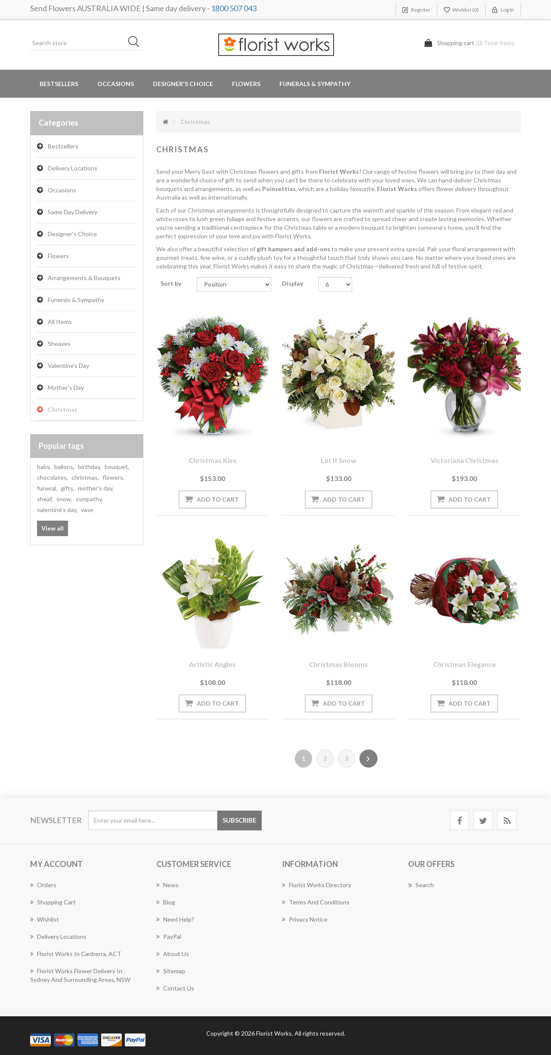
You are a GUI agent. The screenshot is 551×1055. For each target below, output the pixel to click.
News (167, 884)
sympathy (89, 499)
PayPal (168, 936)
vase (87, 509)
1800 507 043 (234, 8)
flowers (113, 477)
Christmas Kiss (212, 460)
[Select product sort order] (234, 284)
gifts (67, 488)
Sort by (171, 283)
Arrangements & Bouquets (84, 277)
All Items (60, 321)
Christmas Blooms (338, 664)
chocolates (52, 477)
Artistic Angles (212, 664)
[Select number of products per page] (335, 284)
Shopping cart (53, 902)
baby (44, 466)
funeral (47, 488)
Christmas (62, 409)
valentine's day (57, 509)
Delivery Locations (72, 168)
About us (172, 953)
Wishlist (44, 919)
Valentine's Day (68, 365)
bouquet (117, 466)
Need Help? (175, 919)
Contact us (175, 988)
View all (52, 528)
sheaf (45, 499)
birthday (89, 466)
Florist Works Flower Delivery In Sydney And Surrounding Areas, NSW (80, 975)
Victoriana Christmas (464, 460)
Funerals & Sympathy (314, 83)
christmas (85, 477)
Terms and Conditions (316, 902)
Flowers (58, 255)
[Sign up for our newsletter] (152, 820)
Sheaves (59, 343)
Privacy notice (305, 919)
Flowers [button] (246, 83)
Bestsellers (59, 83)
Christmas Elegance (464, 664)
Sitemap (170, 971)
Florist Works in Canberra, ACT (75, 953)
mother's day (96, 488)
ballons (64, 466)
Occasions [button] (115, 83)
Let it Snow (338, 460)
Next (368, 759)
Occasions (62, 190)
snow (64, 499)
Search (421, 885)
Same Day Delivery (72, 212)
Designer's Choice (183, 83)
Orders (43, 884)
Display (292, 283)
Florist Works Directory (316, 884)
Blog (165, 902)
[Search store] (86, 43)
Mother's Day (66, 387)
